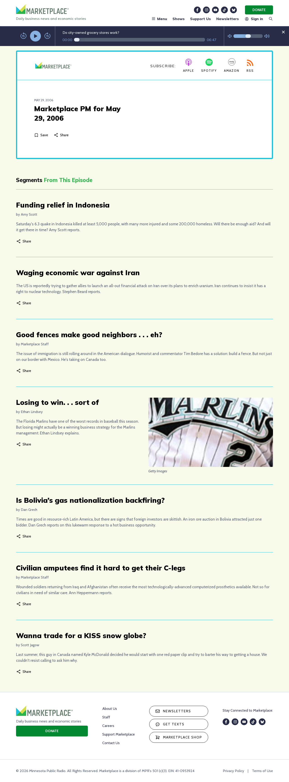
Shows (178, 18)
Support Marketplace (118, 734)
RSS (250, 66)
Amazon (231, 65)
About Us (109, 708)
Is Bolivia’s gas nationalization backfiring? (90, 500)
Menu (159, 18)
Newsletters (227, 18)
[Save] (42, 135)
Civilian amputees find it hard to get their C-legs (100, 567)
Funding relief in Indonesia (63, 205)
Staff (106, 717)
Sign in (253, 18)
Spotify (209, 66)
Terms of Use (262, 771)
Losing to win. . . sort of (57, 402)
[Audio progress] (139, 40)
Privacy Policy (233, 771)
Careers (108, 726)
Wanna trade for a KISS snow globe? (81, 635)
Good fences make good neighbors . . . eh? (89, 334)
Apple (188, 66)
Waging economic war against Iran (78, 272)
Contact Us (111, 743)
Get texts (169, 724)
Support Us (200, 18)
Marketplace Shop (178, 737)
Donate (259, 10)
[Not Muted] (230, 36)
